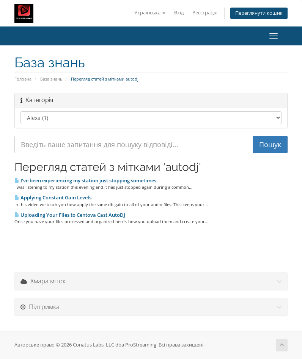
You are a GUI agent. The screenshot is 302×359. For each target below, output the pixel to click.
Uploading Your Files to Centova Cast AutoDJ (69, 214)
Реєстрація (204, 12)
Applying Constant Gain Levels (52, 197)
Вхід (179, 12)
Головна (22, 79)
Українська (149, 12)
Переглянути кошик (259, 13)
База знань (51, 79)
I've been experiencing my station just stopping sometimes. (86, 180)
